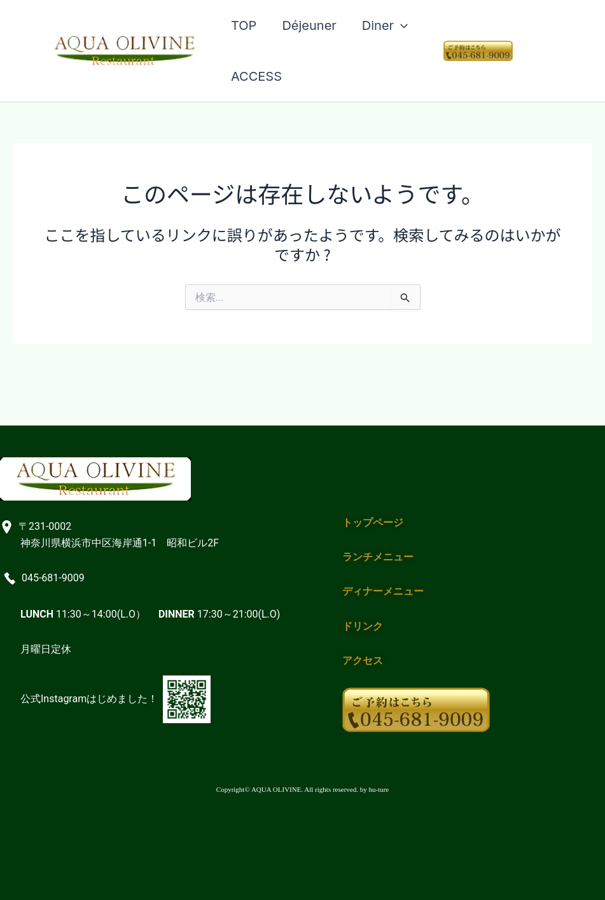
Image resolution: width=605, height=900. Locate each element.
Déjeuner (309, 25)
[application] (401, 25)
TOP (243, 25)
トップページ (372, 522)
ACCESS (256, 76)
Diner (385, 25)
